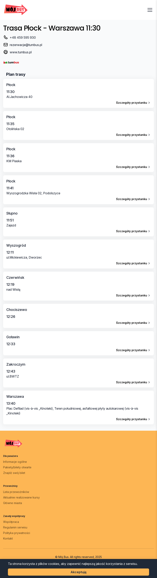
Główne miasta (12, 503)
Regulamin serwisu (15, 527)
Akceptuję (78, 572)
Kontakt (8, 538)
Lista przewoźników (16, 492)
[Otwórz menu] (150, 10)
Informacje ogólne (15, 461)
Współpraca (11, 521)
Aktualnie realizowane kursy (21, 497)
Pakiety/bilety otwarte (17, 467)
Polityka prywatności (16, 533)
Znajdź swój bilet (14, 472)
